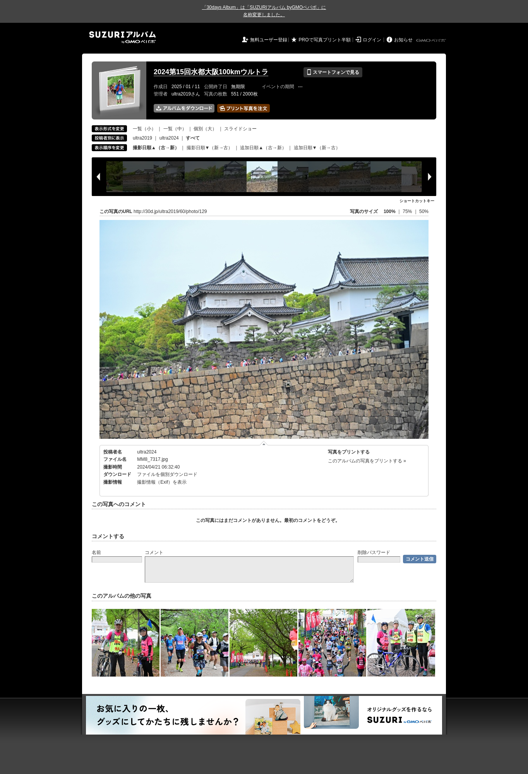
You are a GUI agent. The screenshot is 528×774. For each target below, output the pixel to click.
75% (408, 211)
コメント (154, 552)
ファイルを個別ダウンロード (167, 474)
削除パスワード (374, 552)
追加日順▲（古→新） (263, 147)
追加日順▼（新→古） (317, 147)
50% (424, 211)
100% (389, 211)
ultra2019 (142, 138)
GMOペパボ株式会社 (431, 40)
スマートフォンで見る (333, 72)
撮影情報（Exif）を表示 (162, 482)
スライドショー (240, 128)
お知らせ (403, 40)
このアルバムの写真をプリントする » (367, 461)
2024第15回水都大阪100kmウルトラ (211, 72)
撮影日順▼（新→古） (210, 147)
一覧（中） (175, 128)
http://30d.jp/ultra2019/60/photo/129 (170, 211)
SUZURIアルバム (122, 37)
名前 (96, 552)
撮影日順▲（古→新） (156, 147)
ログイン (372, 40)
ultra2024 (169, 138)
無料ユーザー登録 (268, 40)
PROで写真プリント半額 (325, 40)
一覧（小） (144, 128)
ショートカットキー (416, 201)
